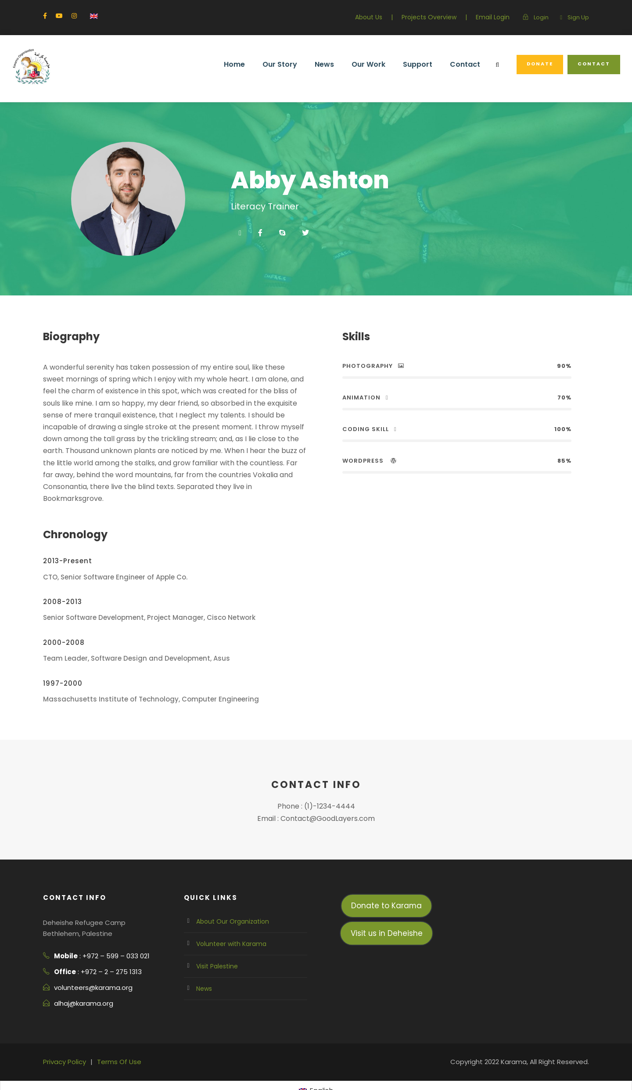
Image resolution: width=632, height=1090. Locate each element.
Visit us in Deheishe (386, 909)
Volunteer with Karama (227, 919)
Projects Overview (436, 17)
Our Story (295, 64)
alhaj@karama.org (81, 979)
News (337, 64)
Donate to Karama (386, 882)
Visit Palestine (215, 942)
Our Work (380, 64)
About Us (379, 17)
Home (251, 64)
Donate (543, 63)
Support (427, 64)
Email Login (496, 17)
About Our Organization (228, 897)
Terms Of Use (114, 1037)
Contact (471, 64)
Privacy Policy (63, 1037)
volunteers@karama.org (89, 964)
